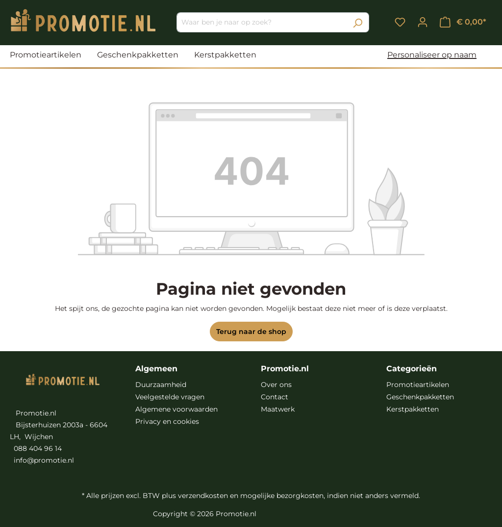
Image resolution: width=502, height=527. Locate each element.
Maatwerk (278, 409)
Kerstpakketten (412, 409)
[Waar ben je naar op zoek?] (261, 22)
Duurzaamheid (160, 384)
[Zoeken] (357, 22)
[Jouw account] (422, 22)
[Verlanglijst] (400, 22)
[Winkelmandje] (463, 22)
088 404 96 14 (38, 448)
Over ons (276, 384)
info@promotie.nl (44, 460)
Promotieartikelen (417, 384)
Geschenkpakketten (420, 396)
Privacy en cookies (167, 421)
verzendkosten (203, 495)
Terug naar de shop (251, 331)
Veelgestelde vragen (169, 396)
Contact (274, 396)
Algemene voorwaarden (176, 409)
